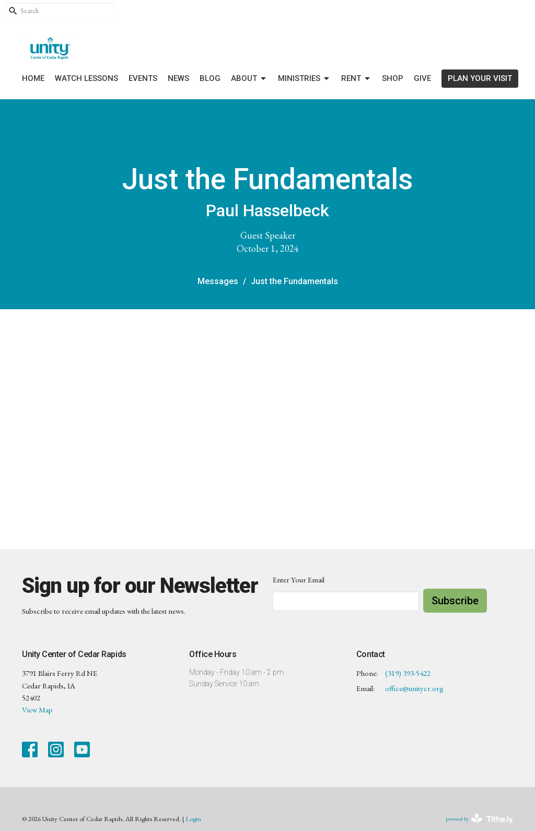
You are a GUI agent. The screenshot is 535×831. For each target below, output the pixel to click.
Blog (210, 78)
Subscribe (455, 600)
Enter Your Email (298, 579)
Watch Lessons (86, 78)
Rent (356, 79)
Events (143, 78)
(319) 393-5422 (408, 673)
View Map (37, 710)
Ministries (304, 79)
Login (193, 818)
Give (422, 78)
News (178, 78)
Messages (217, 281)
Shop (392, 78)
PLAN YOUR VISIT (480, 78)
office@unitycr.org (414, 688)
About (249, 79)
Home (33, 78)
